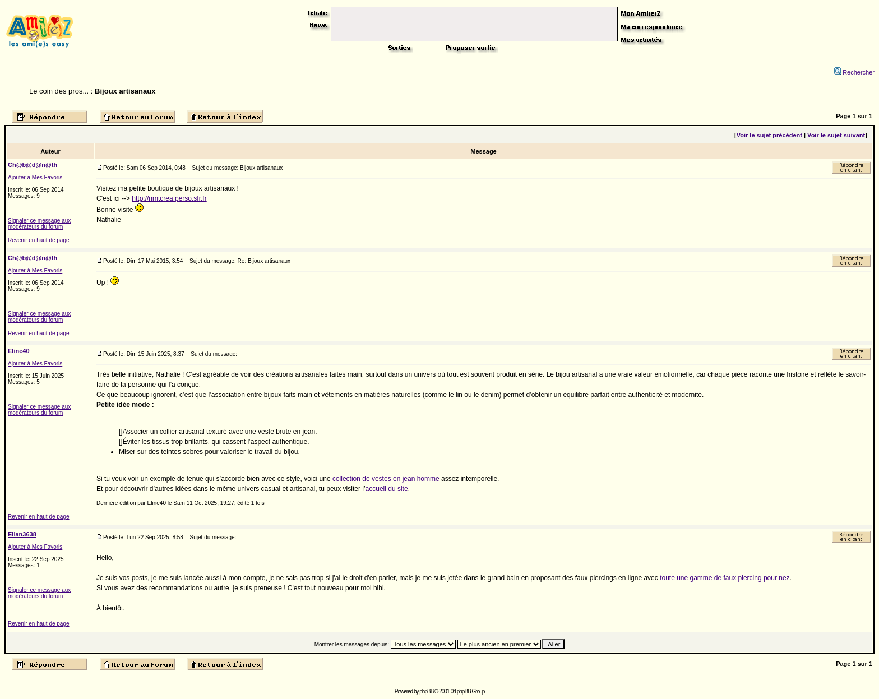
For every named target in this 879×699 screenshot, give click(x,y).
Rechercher (854, 72)
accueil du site (387, 489)
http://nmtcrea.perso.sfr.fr (169, 198)
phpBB (426, 691)
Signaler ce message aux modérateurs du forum (39, 223)
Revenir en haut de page (39, 240)
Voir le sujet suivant (836, 135)
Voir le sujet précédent (769, 135)
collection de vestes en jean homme (386, 479)
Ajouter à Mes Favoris (35, 177)
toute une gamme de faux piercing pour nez (724, 578)
